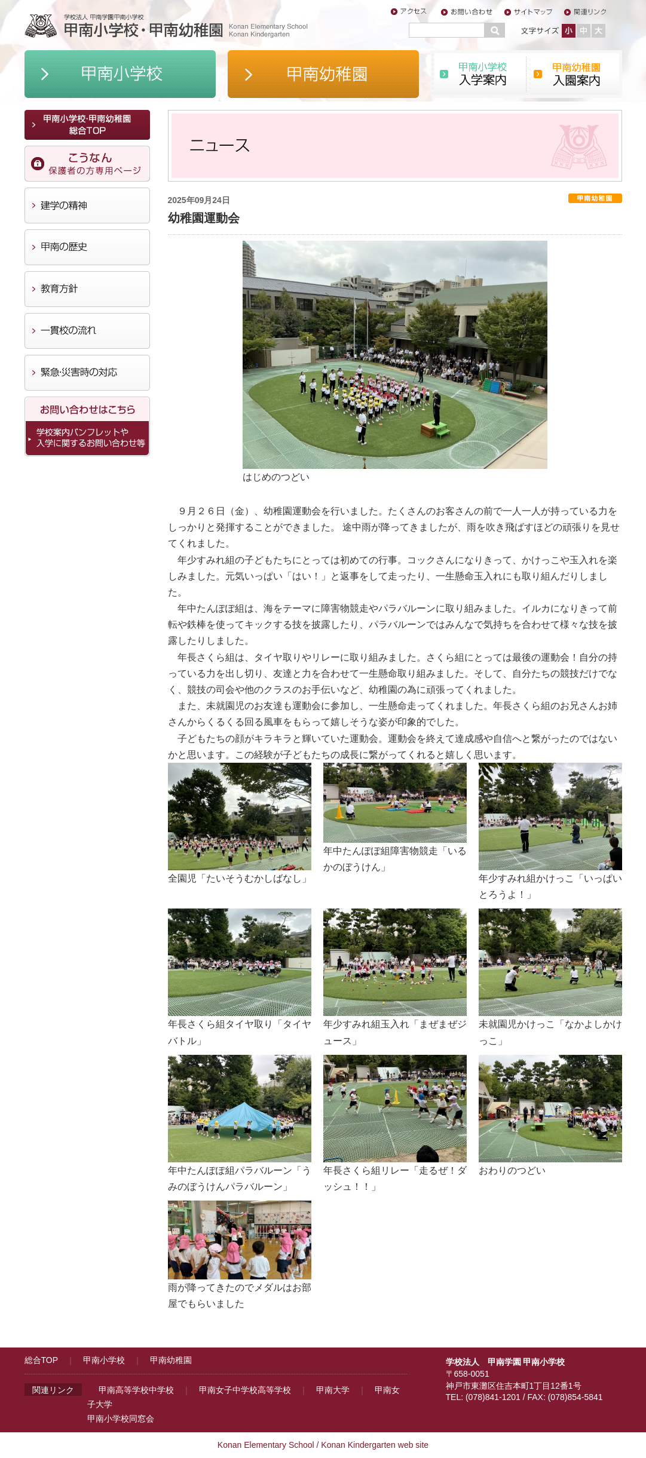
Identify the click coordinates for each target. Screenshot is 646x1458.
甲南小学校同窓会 (120, 1418)
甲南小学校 (104, 1360)
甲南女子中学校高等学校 (245, 1390)
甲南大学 (333, 1390)
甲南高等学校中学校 (136, 1390)
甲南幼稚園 (171, 1360)
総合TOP (41, 1360)
